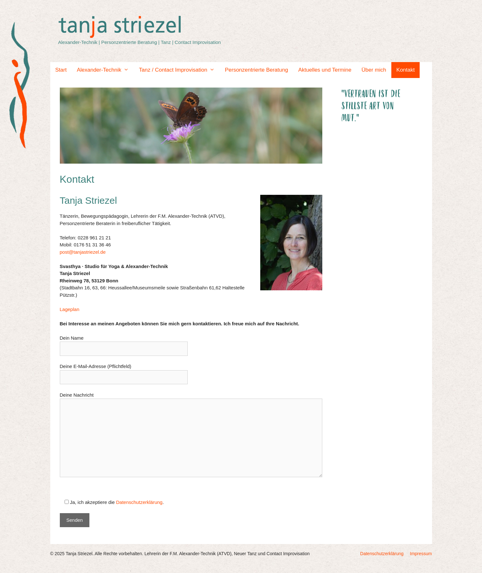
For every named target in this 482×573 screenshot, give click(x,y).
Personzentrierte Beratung (256, 70)
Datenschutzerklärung (139, 502)
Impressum (421, 553)
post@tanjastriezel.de (83, 252)
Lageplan (70, 309)
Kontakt (405, 70)
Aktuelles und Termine (324, 70)
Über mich (373, 70)
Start (61, 70)
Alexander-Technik (105, 70)
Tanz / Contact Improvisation (179, 70)
